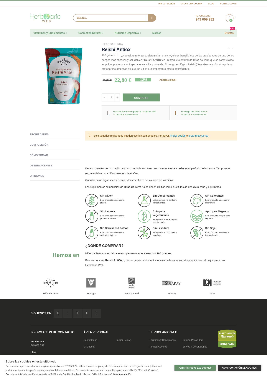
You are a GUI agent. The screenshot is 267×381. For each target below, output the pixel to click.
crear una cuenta (198, 135)
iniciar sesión (178, 135)
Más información (122, 374)
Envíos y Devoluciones (194, 346)
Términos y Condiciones (162, 340)
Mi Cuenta (89, 346)
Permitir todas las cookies (195, 368)
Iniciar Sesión (166, 4)
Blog (211, 4)
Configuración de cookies (239, 368)
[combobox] (114, 18)
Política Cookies (158, 346)
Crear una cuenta (191, 4)
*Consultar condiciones (126, 114)
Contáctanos (228, 4)
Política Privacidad (192, 340)
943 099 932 (37, 345)
